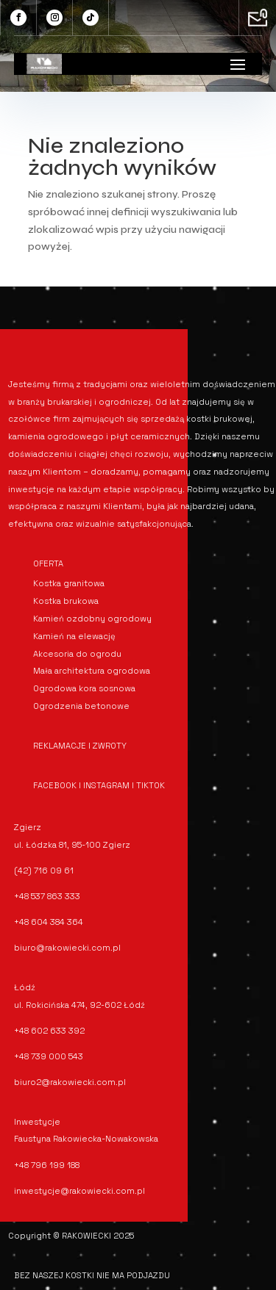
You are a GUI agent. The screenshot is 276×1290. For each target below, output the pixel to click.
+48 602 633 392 (49, 1031)
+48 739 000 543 (48, 1056)
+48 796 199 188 (46, 1165)
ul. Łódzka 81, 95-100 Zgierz (72, 845)
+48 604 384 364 (48, 922)
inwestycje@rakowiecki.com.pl (79, 1191)
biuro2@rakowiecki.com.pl (70, 1082)
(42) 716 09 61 (44, 870)
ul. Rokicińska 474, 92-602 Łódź (79, 1005)
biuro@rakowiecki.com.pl (67, 948)
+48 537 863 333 (47, 896)
